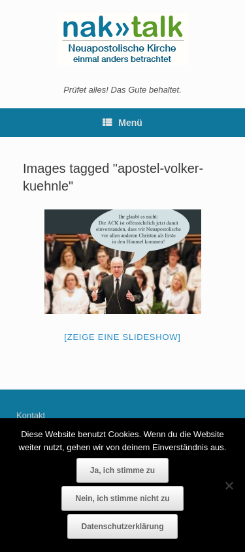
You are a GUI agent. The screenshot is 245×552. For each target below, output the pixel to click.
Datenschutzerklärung (122, 526)
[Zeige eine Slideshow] (122, 337)
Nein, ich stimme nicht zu (122, 498)
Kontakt (30, 415)
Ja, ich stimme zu (122, 470)
